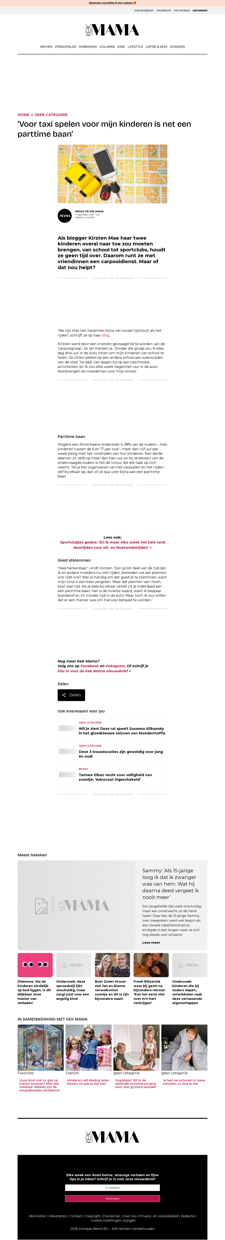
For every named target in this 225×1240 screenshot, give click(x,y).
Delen (71, 696)
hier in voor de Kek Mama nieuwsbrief (93, 671)
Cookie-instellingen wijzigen (113, 1221)
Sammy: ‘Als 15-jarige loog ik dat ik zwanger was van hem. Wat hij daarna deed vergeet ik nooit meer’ (170, 884)
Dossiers (177, 46)
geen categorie (52, 115)
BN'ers (83, 769)
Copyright (92, 1216)
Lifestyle (135, 46)
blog (105, 336)
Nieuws (46, 46)
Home (24, 115)
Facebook (163, 10)
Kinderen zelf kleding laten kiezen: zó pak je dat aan (88, 1082)
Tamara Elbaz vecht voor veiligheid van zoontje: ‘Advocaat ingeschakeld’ (115, 777)
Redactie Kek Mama (89, 211)
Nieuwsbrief (144, 10)
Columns (107, 46)
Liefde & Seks (156, 46)
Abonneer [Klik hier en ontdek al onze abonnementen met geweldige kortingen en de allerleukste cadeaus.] (199, 10)
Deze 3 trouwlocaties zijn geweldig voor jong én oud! (121, 754)
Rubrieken (88, 46)
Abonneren (38, 1216)
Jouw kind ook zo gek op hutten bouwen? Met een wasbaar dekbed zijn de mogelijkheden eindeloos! (39, 1086)
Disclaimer (111, 1216)
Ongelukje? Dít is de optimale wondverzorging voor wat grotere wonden (135, 1084)
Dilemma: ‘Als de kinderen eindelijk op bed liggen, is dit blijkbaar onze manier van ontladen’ (34, 992)
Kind (121, 46)
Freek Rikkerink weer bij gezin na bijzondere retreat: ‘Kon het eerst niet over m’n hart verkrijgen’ (149, 992)
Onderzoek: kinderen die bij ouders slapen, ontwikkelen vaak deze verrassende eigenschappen (187, 992)
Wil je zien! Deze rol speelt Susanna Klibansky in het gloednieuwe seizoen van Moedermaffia (122, 731)
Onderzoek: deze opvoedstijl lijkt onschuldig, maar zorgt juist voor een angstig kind (72, 990)
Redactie (188, 1216)
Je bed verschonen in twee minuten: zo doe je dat (184, 1082)
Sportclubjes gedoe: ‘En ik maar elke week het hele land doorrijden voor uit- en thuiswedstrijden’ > (112, 545)
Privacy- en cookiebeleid (158, 1216)
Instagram (182, 10)
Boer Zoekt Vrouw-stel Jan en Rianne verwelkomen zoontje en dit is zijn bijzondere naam (112, 990)
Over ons (130, 1216)
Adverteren (58, 1216)
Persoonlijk (65, 46)
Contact (76, 1216)
